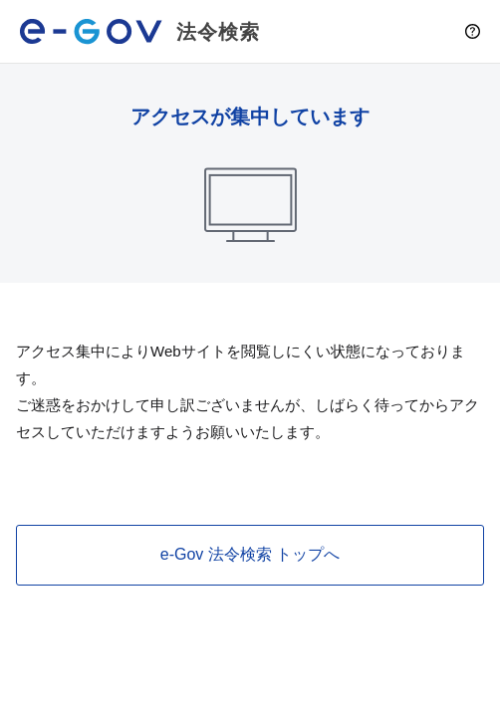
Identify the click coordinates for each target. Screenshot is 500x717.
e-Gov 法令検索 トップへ (250, 554)
